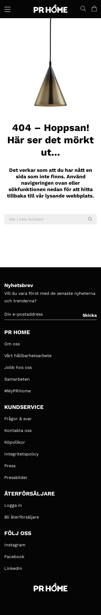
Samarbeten (17, 379)
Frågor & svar (18, 418)
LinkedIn (13, 568)
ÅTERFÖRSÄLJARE (29, 493)
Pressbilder (16, 477)
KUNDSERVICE (24, 407)
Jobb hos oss (18, 367)
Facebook (14, 556)
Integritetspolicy (21, 454)
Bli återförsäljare (21, 517)
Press (9, 465)
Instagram (14, 544)
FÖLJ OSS (17, 533)
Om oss (12, 343)
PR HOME (17, 332)
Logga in (13, 505)
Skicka (90, 315)
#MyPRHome (17, 390)
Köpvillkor (14, 442)
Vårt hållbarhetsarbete (28, 355)
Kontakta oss (18, 430)
